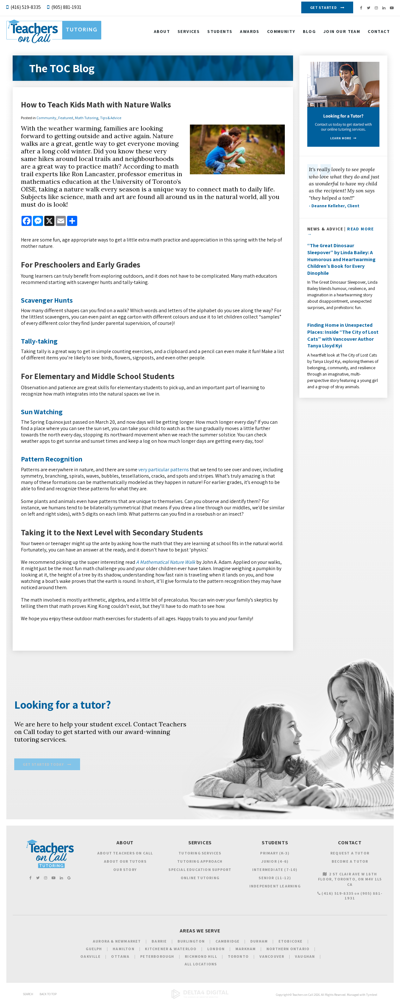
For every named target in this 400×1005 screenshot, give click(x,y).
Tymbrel (371, 996)
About (162, 32)
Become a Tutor (350, 862)
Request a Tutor (349, 854)
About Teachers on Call (125, 854)
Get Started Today (43, 765)
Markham (245, 950)
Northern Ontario (287, 950)
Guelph (94, 950)
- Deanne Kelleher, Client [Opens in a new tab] (334, 206)
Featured (65, 117)
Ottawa (120, 957)
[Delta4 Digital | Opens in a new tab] (200, 999)
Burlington (191, 942)
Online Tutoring (200, 879)
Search (28, 995)
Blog (309, 32)
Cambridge (228, 942)
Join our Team (341, 32)
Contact (379, 32)
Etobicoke (290, 942)
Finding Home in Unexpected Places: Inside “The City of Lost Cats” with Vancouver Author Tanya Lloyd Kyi (342, 335)
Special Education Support (199, 870)
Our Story (125, 870)
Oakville (90, 957)
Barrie (159, 942)
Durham (259, 942)
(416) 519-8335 (25, 7)
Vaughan (305, 957)
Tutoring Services (199, 854)
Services (189, 32)
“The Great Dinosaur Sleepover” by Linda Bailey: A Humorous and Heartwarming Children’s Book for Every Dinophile (341, 259)
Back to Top (48, 995)
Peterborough (157, 957)
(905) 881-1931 (66, 7)
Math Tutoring (86, 117)
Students (219, 32)
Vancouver (271, 957)
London (216, 950)
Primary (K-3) (275, 854)
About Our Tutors (125, 862)
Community (281, 32)
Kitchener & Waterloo (171, 950)
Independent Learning (275, 887)
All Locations (200, 965)
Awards (249, 32)
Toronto (238, 957)
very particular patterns (163, 469)
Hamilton (123, 950)
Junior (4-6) (275, 862)
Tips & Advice (110, 117)
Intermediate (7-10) (275, 870)
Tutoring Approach (199, 862)
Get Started (323, 7)
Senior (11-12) (275, 879)
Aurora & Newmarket (117, 942)
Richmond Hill (201, 957)
